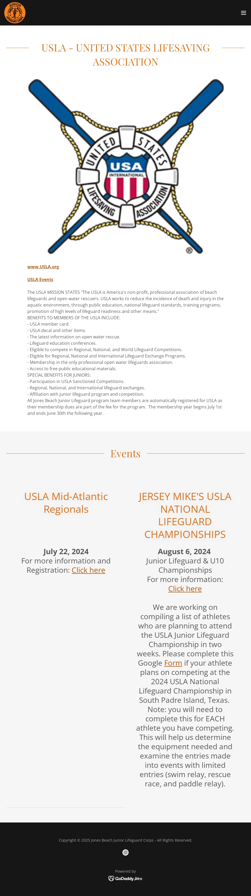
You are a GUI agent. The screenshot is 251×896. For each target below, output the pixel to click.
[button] (243, 12)
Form (173, 663)
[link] (14, 12)
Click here (88, 570)
